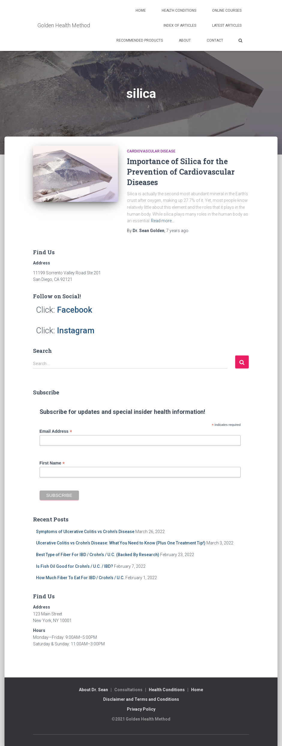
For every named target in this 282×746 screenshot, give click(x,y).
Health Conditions (179, 10)
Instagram (75, 330)
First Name (52, 463)
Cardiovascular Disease (151, 151)
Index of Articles (180, 25)
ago (177, 230)
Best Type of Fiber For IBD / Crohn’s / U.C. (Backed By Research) (97, 554)
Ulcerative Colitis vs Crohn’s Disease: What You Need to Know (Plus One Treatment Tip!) (121, 543)
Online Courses (227, 10)
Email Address (56, 431)
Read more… (162, 220)
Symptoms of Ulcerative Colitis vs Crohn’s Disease (85, 531)
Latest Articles (227, 25)
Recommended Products (139, 40)
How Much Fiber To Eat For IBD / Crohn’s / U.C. (80, 577)
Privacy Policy (141, 709)
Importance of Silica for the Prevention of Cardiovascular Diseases (181, 171)
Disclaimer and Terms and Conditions (141, 699)
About (185, 40)
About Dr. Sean (93, 689)
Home (141, 10)
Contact (215, 40)
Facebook (74, 310)
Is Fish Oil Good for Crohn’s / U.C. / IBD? (74, 566)
